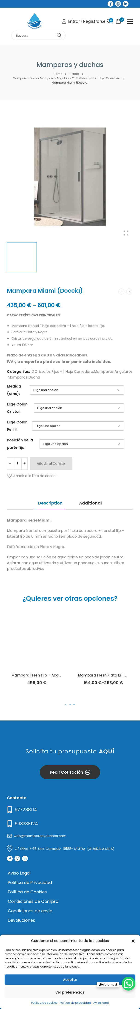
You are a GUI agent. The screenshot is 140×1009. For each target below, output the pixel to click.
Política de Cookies (27, 892)
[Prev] (121, 291)
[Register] (94, 21)
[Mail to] (22, 823)
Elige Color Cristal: (17, 408)
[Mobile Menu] (130, 21)
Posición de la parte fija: (20, 443)
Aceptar (70, 979)
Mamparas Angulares (113, 371)
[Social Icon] (110, 4)
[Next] (129, 291)
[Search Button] (60, 35)
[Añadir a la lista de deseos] (32, 476)
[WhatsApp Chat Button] (128, 984)
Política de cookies (44, 1003)
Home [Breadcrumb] (58, 74)
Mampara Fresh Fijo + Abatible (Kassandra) (51, 675)
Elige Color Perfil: (17, 426)
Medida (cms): (14, 390)
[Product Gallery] (126, 233)
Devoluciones (21, 920)
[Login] (71, 21)
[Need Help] (21, 809)
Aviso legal (101, 1003)
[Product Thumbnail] (70, 177)
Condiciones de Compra (33, 901)
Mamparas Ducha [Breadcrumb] (26, 78)
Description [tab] (50, 503)
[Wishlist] (109, 21)
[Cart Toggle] (117, 21)
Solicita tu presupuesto (70, 751)
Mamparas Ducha (24, 377)
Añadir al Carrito (51, 463)
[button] (133, 940)
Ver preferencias (70, 992)
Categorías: (18, 371)
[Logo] (34, 21)
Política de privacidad (75, 1003)
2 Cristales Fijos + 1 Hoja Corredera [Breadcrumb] (96, 78)
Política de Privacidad (30, 882)
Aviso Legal (19, 873)
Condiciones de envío (30, 911)
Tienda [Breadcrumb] (74, 74)
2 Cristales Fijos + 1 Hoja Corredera (62, 371)
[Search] (34, 35)
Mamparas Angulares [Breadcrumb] (55, 78)
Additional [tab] (90, 503)
